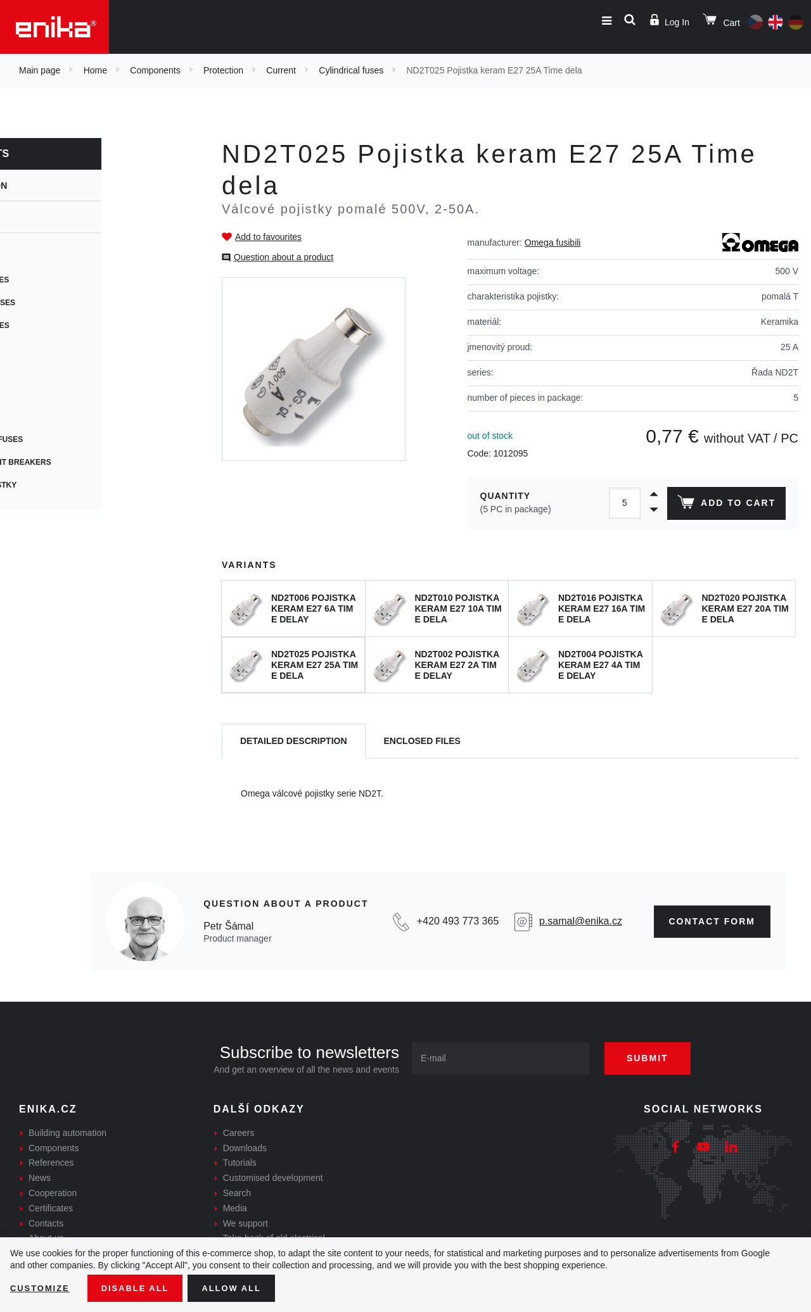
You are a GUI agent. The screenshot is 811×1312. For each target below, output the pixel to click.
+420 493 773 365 (458, 921)
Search (237, 1193)
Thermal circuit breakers (82, 462)
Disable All (141, 1287)
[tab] (294, 741)
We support (245, 1223)
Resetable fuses (61, 325)
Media (235, 1208)
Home (95, 70)
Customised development (273, 1178)
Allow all (242, 1287)
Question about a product (283, 257)
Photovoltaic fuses (68, 439)
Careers (239, 1133)
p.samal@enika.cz (580, 921)
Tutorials (240, 1162)
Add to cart (724, 504)
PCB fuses (47, 348)
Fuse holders (55, 257)
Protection (223, 70)
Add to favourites (268, 237)
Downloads (245, 1148)
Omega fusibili (553, 242)
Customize (41, 1287)
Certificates (51, 1208)
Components (155, 70)
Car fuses (47, 393)
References (51, 1162)
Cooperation (53, 1193)
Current (281, 70)
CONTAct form (712, 921)
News (40, 1178)
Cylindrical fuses (351, 70)
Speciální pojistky (65, 485)
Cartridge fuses (61, 279)
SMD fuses (47, 371)
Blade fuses (52, 416)
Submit (657, 1058)
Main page (39, 70)
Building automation (67, 1133)
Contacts (46, 1223)
